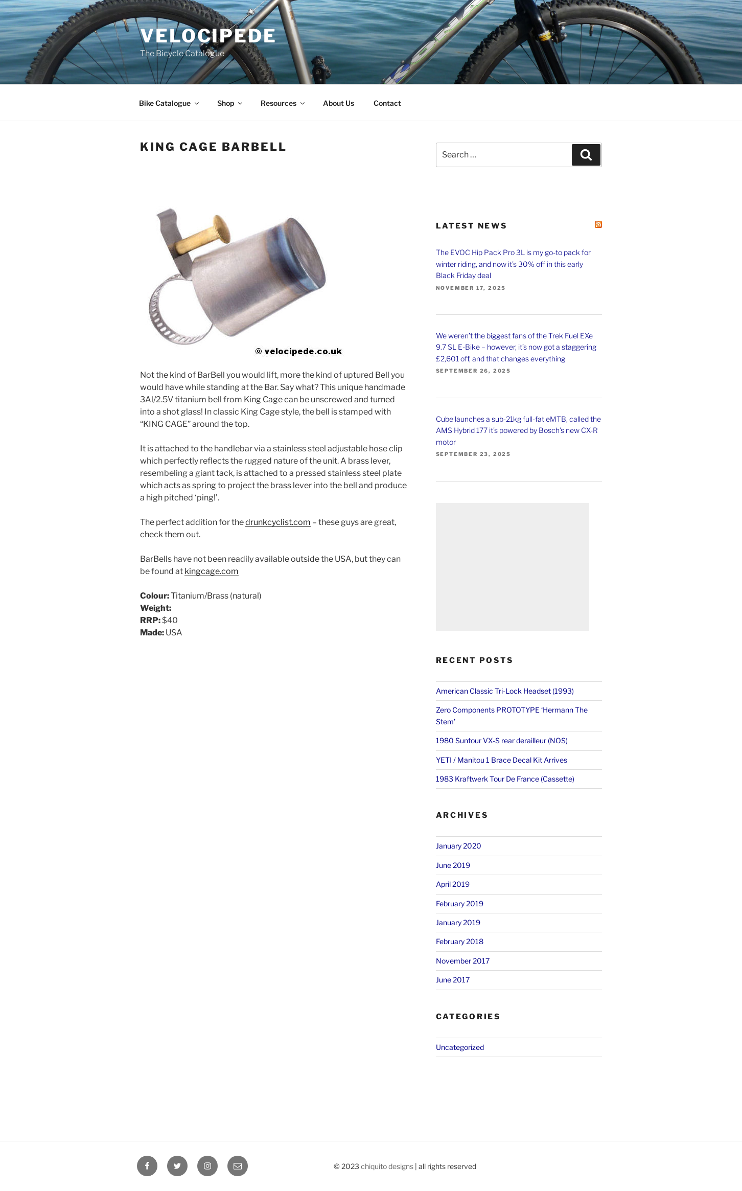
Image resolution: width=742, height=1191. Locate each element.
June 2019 (453, 865)
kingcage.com (211, 571)
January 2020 (458, 845)
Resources (283, 103)
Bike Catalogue (169, 103)
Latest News (471, 226)
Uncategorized (460, 1047)
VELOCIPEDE (208, 36)
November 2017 (463, 960)
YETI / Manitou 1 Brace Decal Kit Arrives (501, 759)
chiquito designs (387, 1166)
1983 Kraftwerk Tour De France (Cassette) (505, 778)
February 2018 (459, 941)
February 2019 (459, 903)
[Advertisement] (512, 567)
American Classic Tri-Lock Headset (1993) (505, 690)
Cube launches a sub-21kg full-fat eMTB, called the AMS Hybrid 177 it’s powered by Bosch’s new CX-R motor (518, 430)
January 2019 (458, 922)
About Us (338, 103)
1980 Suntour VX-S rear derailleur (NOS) (502, 740)
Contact (387, 103)
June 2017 (453, 979)
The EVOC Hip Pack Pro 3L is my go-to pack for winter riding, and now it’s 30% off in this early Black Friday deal (513, 264)
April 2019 (453, 884)
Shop (230, 103)
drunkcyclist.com (278, 522)
